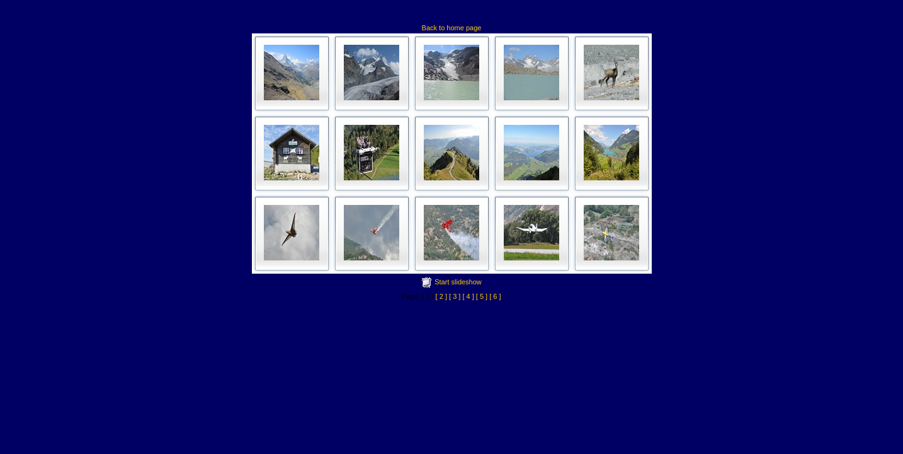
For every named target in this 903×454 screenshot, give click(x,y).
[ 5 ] (481, 296)
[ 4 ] (468, 296)
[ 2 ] (441, 296)
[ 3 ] (454, 296)
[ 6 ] (495, 296)
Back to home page (452, 28)
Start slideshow (458, 282)
